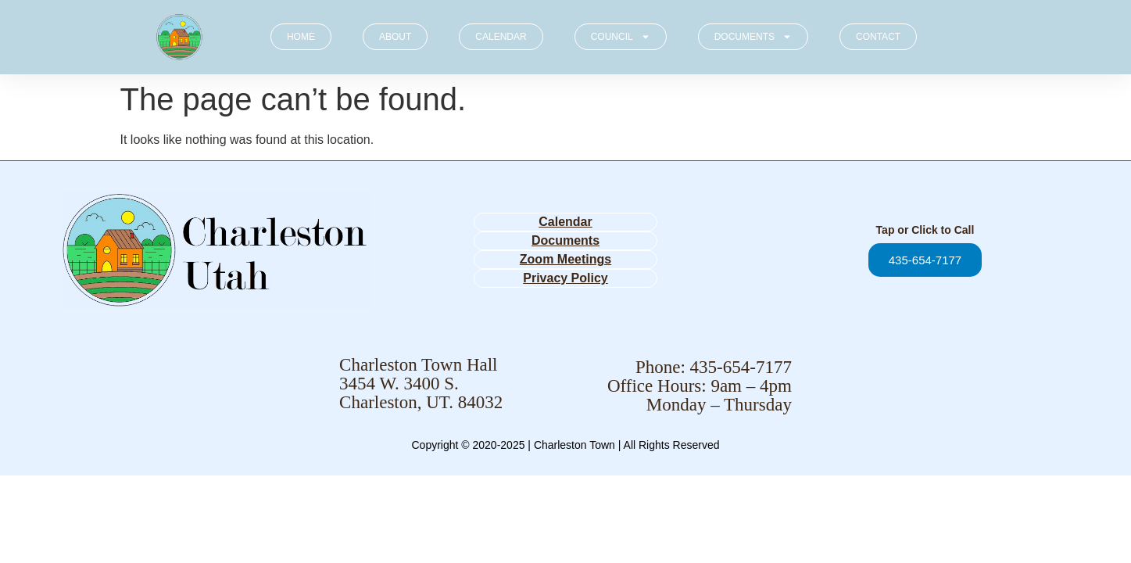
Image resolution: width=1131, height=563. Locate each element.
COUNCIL (620, 36)
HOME (301, 36)
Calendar (565, 221)
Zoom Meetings (565, 259)
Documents (565, 240)
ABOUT (395, 36)
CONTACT (878, 36)
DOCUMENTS (753, 36)
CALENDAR (500, 36)
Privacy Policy (565, 278)
